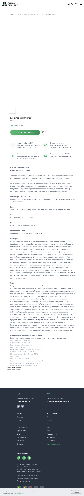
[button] (69, 4)
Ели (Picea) (34, 14)
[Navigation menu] (80, 4)
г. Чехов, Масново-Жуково (58, 401)
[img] (18, 406)
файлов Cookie (18, 493)
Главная (11, 14)
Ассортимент (22, 14)
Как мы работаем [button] (19, 125)
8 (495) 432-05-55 (24, 401)
